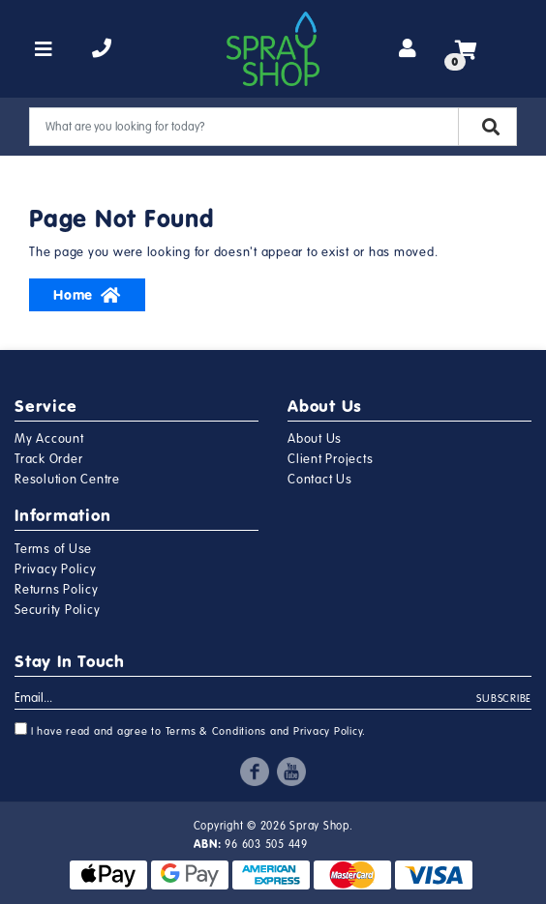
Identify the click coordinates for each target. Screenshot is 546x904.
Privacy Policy (56, 569)
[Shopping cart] (466, 49)
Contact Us (320, 479)
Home (87, 295)
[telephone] (102, 49)
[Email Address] (246, 699)
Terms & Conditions (216, 731)
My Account (49, 439)
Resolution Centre (67, 479)
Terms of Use (53, 549)
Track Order (48, 459)
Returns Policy (57, 590)
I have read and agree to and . (190, 730)
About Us (315, 439)
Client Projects (330, 459)
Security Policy (57, 610)
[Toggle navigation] (44, 49)
